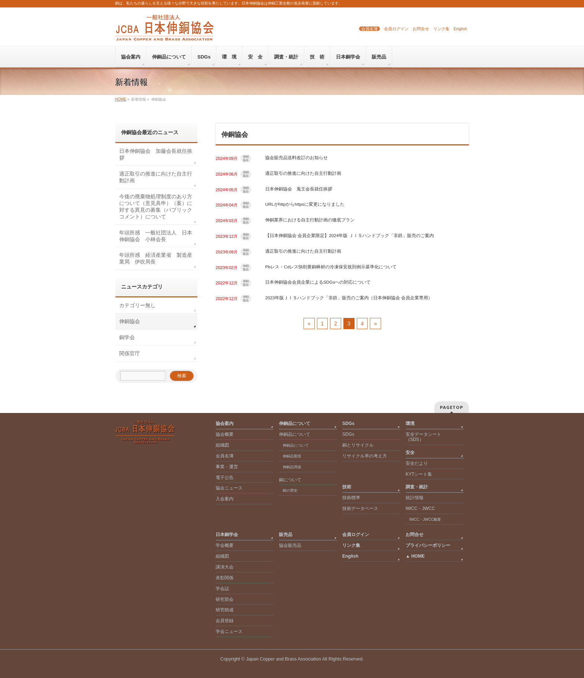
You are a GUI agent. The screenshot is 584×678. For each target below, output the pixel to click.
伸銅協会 (246, 158)
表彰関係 (225, 577)
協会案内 (225, 423)
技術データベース (360, 508)
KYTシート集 (419, 474)
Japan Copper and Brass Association (283, 659)
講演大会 (225, 567)
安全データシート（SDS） (423, 437)
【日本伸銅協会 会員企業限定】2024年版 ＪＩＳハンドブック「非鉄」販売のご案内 (349, 235)
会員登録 (225, 620)
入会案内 (225, 498)
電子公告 (225, 477)
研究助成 (225, 609)
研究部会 (225, 599)
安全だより (417, 463)
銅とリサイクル (358, 445)
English (460, 28)
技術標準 (351, 497)
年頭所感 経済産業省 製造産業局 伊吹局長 (155, 258)
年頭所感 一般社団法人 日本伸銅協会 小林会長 (155, 236)
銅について (290, 479)
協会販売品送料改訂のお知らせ (296, 157)
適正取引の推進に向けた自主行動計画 (303, 173)
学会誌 (222, 588)
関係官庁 (129, 353)
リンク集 (441, 28)
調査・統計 (417, 486)
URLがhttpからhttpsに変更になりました (305, 204)
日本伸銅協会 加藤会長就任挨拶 (155, 154)
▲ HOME (415, 556)
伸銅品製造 (292, 456)
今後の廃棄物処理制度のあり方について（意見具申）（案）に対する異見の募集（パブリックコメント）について (155, 206)
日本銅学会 (227, 534)
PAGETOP (451, 407)
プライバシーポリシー (428, 545)
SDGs (348, 423)
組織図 (222, 445)
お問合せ (421, 28)
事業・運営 (227, 466)
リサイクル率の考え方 (364, 455)
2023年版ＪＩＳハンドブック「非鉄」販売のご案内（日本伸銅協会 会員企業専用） (348, 297)
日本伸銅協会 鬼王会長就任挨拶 (298, 188)
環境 (410, 423)
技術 (346, 486)
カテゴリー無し (137, 305)
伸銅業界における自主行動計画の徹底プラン (310, 219)
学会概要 (225, 545)
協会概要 (225, 434)
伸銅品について (294, 423)
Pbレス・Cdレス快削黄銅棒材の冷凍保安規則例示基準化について (331, 266)
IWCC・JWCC (420, 508)
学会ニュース (229, 631)
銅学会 (127, 337)
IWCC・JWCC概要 (427, 519)
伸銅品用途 (292, 467)
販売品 (285, 534)
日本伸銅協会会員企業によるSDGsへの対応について (318, 282)
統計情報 (414, 497)
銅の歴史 (290, 490)
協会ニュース (229, 488)
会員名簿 (369, 28)
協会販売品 (290, 545)
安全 (410, 452)
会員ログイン (396, 28)
